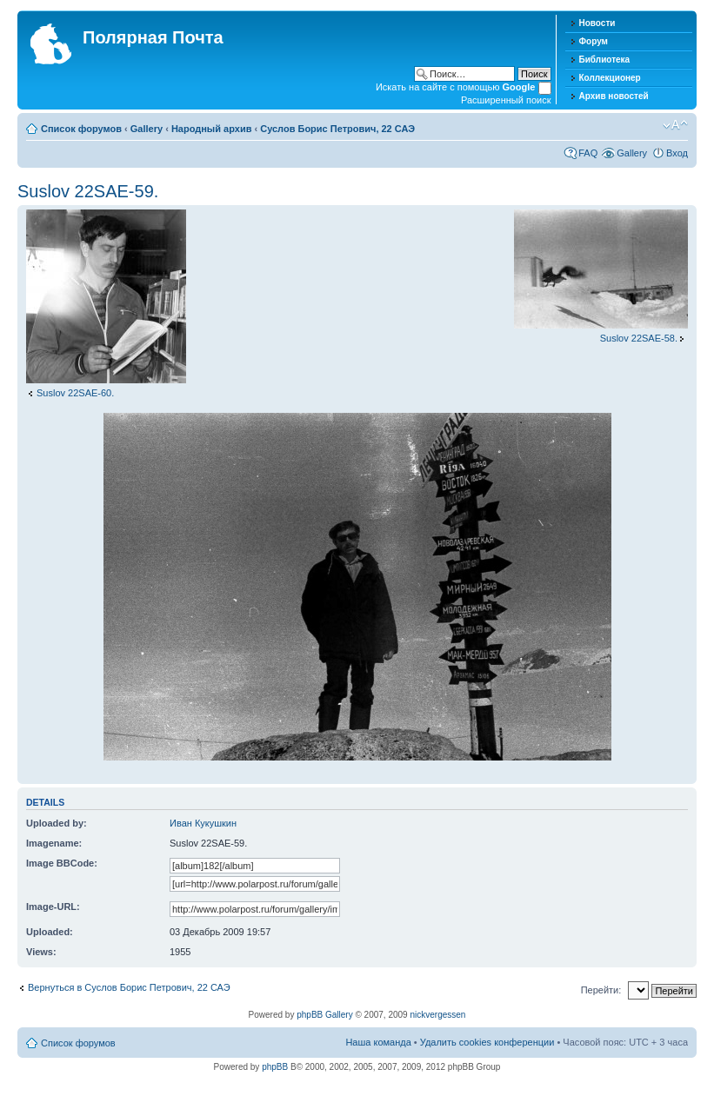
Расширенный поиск (506, 100)
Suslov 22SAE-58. (638, 338)
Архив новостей (614, 96)
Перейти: (601, 990)
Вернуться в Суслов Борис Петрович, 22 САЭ (129, 987)
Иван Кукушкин (203, 823)
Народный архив (211, 128)
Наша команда (377, 1042)
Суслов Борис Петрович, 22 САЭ (337, 128)
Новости (597, 23)
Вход (677, 153)
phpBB (275, 1067)
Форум (593, 41)
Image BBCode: (61, 863)
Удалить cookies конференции (487, 1042)
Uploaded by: (56, 823)
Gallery (146, 128)
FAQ (587, 153)
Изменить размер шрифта (675, 125)
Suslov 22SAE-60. (75, 393)
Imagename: (54, 843)
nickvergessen (437, 1015)
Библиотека (605, 59)
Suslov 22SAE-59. (87, 191)
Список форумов (81, 128)
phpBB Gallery (324, 1015)
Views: (41, 952)
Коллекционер (610, 78)
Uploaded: (49, 932)
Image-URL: (53, 906)
